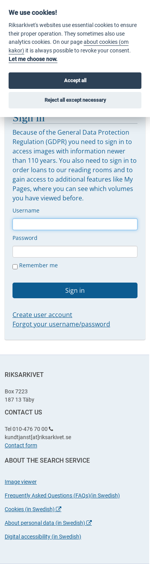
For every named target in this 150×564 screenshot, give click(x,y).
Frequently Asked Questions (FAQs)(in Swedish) (62, 495)
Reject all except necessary (75, 100)
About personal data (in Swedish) (48, 523)
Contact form (21, 445)
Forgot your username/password (61, 324)
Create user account (42, 314)
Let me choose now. (33, 59)
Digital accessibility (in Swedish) (43, 536)
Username (25, 210)
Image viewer (21, 482)
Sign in (75, 290)
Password (25, 237)
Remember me (35, 265)
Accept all (75, 80)
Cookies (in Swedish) (33, 509)
